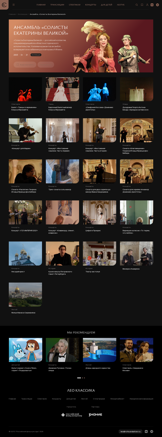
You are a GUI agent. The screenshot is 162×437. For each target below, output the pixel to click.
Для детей (106, 4)
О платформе (99, 399)
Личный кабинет (117, 399)
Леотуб (120, 4)
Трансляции (57, 4)
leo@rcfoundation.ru (131, 431)
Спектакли (74, 4)
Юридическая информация (141, 399)
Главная (41, 4)
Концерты (90, 4)
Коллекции (22, 14)
